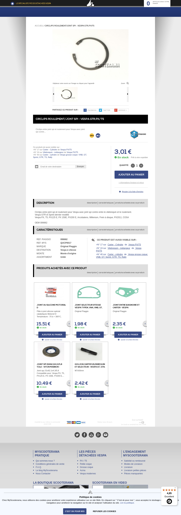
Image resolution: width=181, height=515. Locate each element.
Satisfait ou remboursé (134, 461)
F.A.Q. (39, 467)
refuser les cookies (104, 511)
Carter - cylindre (50, 155)
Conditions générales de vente (50, 464)
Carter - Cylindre (50, 150)
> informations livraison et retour (131, 183)
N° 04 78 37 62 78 (131, 422)
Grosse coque (86, 467)
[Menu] (175, 488)
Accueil (39, 26)
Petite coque (86, 464)
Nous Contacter (43, 473)
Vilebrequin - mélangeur (53, 152)
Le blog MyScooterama (46, 470)
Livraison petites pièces (135, 470)
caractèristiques (106, 203)
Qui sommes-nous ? (45, 461)
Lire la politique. (127, 503)
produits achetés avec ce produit (129, 203)
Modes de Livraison (133, 464)
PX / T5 (83, 461)
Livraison (128, 467)
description (92, 203)
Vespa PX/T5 (66, 150)
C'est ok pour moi (74, 511)
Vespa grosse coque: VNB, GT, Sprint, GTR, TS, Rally (122, 255)
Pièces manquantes (133, 473)
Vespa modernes (88, 473)
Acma (82, 470)
